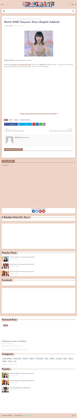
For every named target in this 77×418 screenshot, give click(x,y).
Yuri (15, 361)
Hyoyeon (25, 358)
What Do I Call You (13, 18)
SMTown (32, 358)
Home (5, 18)
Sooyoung (58, 358)
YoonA (10, 361)
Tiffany (4, 361)
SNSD (10, 120)
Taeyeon (16, 120)
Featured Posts (17, 358)
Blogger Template (27, 415)
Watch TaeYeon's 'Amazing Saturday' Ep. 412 (22, 271)
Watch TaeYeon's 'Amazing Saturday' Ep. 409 (22, 257)
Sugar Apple (9, 25)
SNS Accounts (39, 358)
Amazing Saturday (7, 358)
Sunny (64, 358)
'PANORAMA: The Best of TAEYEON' (14, 341)
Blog (13, 415)
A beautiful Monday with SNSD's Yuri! (20, 387)
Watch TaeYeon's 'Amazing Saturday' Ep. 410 (22, 264)
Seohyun (52, 358)
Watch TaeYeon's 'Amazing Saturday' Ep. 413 (22, 373)
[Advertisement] (38, 236)
